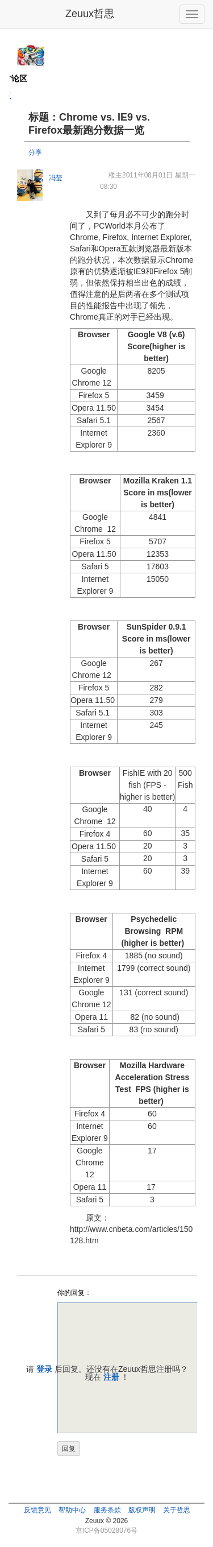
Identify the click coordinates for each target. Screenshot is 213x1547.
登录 (44, 1369)
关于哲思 (176, 1510)
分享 (35, 152)
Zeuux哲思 (89, 13)
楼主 (115, 175)
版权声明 (142, 1510)
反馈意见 (37, 1510)
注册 (111, 1376)
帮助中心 (72, 1510)
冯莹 (55, 178)
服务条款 (107, 1510)
